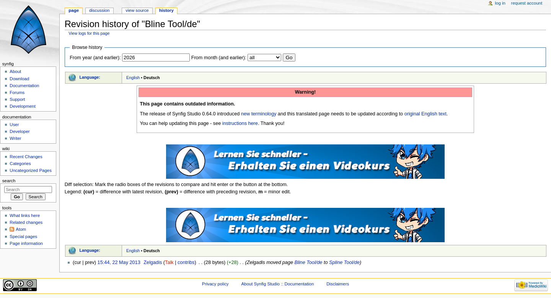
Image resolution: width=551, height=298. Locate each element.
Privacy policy (215, 284)
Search (9, 180)
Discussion (99, 10)
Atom (21, 229)
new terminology (258, 114)
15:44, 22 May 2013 (119, 262)
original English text (425, 114)
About (15, 71)
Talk (169, 262)
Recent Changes (26, 156)
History (166, 10)
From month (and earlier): (218, 57)
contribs (186, 262)
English (133, 77)
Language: (89, 77)
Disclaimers (337, 284)
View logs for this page (88, 33)
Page (73, 10)
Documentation (24, 85)
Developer (19, 131)
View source (137, 10)
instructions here (240, 123)
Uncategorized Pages (31, 170)
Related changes (26, 222)
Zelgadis (152, 262)
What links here (25, 215)
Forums (17, 92)
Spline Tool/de (344, 262)
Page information (26, 243)
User (14, 124)
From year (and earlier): (95, 57)
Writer (15, 138)
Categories (20, 163)
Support (17, 99)
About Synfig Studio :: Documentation (277, 284)
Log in (500, 3)
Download (19, 78)
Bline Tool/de (308, 262)
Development (22, 106)
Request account (527, 3)
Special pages (23, 236)
